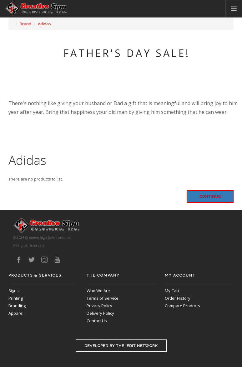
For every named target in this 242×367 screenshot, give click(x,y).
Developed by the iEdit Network (121, 346)
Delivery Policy (100, 313)
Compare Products (182, 305)
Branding (17, 305)
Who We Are (98, 290)
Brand (25, 24)
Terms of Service (102, 298)
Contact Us (97, 321)
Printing (15, 298)
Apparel (15, 313)
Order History (177, 298)
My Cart (172, 290)
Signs (13, 290)
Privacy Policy (99, 305)
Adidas (44, 24)
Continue (210, 196)
